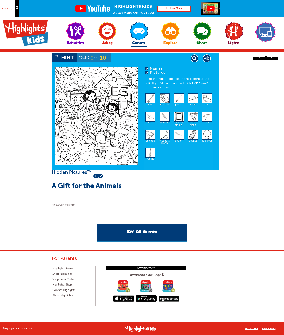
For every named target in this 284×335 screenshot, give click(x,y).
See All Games (142, 232)
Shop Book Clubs (63, 279)
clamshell (164, 104)
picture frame (179, 124)
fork (150, 104)
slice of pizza (193, 124)
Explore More (174, 8)
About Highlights (62, 295)
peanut (193, 141)
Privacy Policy (269, 329)
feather (164, 123)
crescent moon (164, 142)
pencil (178, 104)
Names (154, 68)
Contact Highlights (63, 290)
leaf (150, 123)
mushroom (207, 141)
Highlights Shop (62, 284)
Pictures (155, 72)
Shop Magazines (62, 274)
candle (150, 159)
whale (193, 104)
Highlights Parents (63, 268)
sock (207, 104)
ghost (207, 123)
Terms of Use (251, 329)
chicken (150, 141)
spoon (178, 141)
